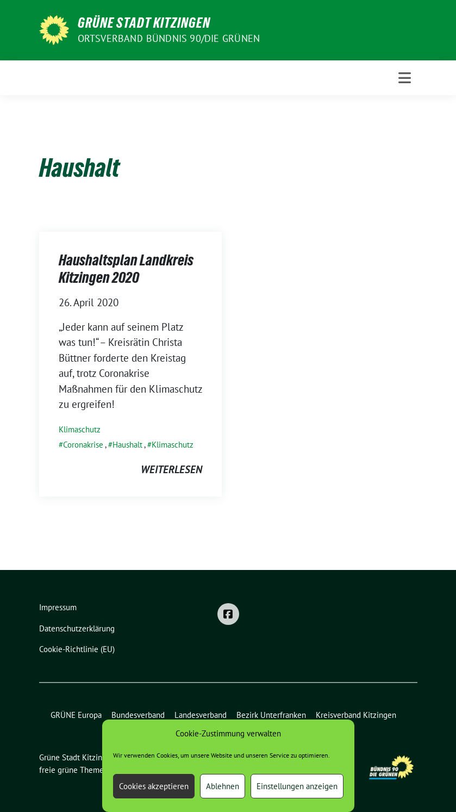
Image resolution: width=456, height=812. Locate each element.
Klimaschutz (80, 429)
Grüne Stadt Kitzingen (144, 23)
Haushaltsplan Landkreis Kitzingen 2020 (126, 268)
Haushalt (127, 444)
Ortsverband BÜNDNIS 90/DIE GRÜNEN (169, 38)
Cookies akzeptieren (154, 786)
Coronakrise (83, 444)
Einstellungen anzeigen (297, 786)
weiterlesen (171, 469)
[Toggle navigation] (404, 78)
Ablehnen (222, 786)
